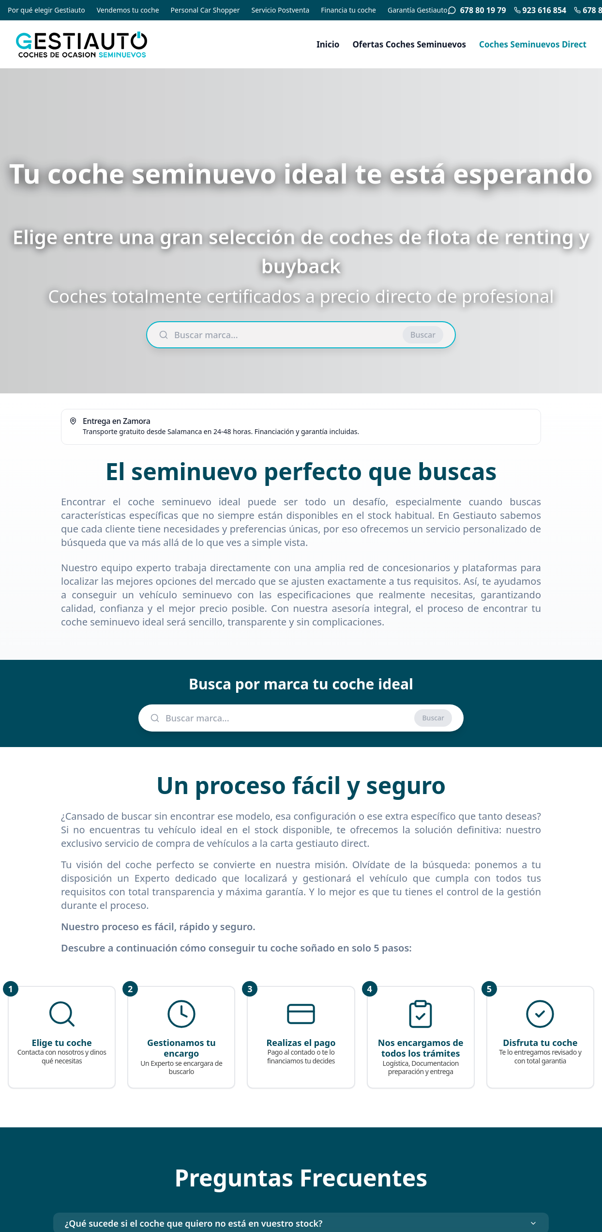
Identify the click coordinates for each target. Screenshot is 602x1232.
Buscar (423, 334)
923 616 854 (540, 10)
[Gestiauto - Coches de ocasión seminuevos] (98, 44)
